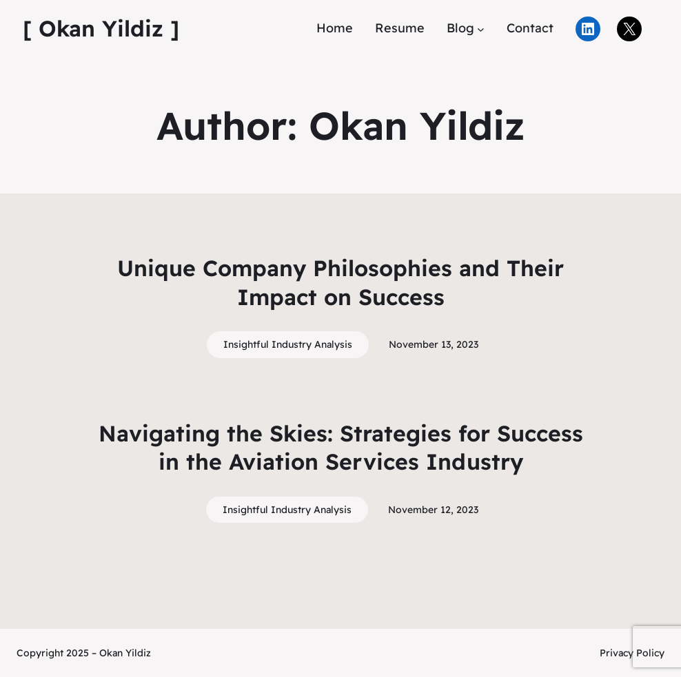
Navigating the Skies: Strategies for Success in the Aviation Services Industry (341, 447)
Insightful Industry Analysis (287, 344)
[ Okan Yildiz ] (101, 28)
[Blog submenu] (481, 28)
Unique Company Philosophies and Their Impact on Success (340, 282)
